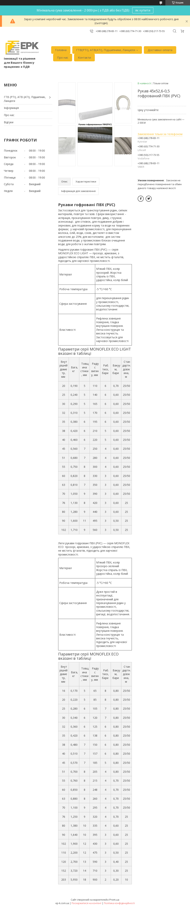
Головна (60, 50)
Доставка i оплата (160, 50)
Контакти (84, 57)
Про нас (62, 57)
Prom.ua (114, 899)
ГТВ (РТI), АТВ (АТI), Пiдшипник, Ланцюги (25, 99)
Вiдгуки (8, 122)
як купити (142, 10)
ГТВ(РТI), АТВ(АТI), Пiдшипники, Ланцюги (105, 50)
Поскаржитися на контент (86, 903)
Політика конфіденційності (119, 903)
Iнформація (11, 108)
